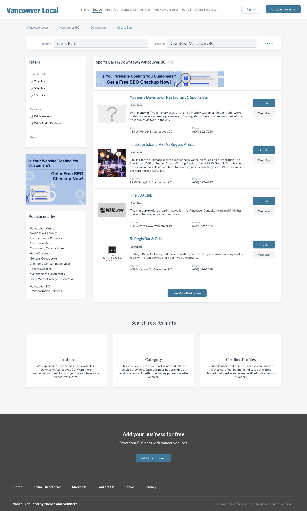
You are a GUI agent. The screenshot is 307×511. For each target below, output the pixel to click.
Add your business (166, 9)
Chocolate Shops (41, 243)
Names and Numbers (60, 504)
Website (264, 113)
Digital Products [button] (205, 9)
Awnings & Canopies (44, 233)
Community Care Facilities (47, 248)
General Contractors (44, 258)
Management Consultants (47, 274)
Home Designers (41, 253)
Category (45, 43)
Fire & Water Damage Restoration (52, 279)
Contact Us (129, 9)
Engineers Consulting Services (50, 263)
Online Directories (47, 487)
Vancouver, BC (69, 27)
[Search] (267, 43)
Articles (145, 9)
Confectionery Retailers (46, 238)
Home (85, 9)
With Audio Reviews (47, 123)
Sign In (251, 9)
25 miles (39, 81)
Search (97, 9)
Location (159, 43)
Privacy (150, 487)
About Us (111, 9)
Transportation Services (46, 291)
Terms (130, 487)
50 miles (39, 88)
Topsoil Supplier (40, 268)
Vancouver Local (37, 27)
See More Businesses (187, 293)
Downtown (98, 27)
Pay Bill (186, 9)
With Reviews (43, 116)
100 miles (40, 95)
